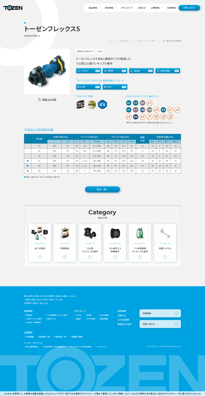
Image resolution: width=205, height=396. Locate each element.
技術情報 (122, 310)
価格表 (78, 319)
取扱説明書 (104, 319)
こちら (45, 303)
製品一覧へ (102, 189)
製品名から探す (125, 324)
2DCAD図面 (91, 319)
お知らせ (142, 7)
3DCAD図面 (104, 315)
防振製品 (29, 315)
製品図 (89, 315)
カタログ (79, 315)
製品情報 (28, 310)
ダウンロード (127, 7)
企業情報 (28, 332)
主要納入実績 (77, 336)
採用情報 (171, 7)
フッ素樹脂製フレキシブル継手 (57, 315)
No (199, 393)
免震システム (51, 319)
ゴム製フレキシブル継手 (34, 319)
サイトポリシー (102, 346)
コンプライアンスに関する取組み (81, 346)
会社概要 (30, 336)
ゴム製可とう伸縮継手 (33, 322)
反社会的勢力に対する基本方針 (54, 346)
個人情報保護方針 (32, 346)
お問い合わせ (189, 7)
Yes (195, 393)
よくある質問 (123, 319)
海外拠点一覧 (60, 336)
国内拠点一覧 (44, 336)
